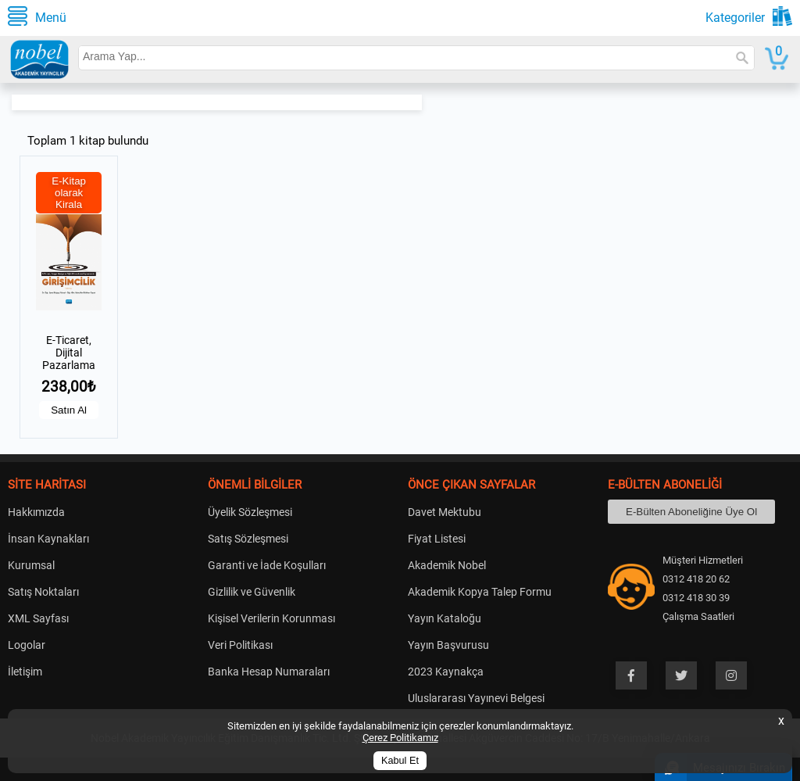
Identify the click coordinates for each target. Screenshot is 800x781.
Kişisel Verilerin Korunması (271, 618)
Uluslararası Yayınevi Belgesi (476, 698)
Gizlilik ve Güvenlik (251, 592)
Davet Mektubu (444, 512)
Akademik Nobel (447, 565)
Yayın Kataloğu (444, 618)
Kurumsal (31, 565)
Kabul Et (400, 760)
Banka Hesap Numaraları (269, 671)
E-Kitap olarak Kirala (69, 192)
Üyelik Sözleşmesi (250, 512)
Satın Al (69, 410)
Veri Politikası (240, 645)
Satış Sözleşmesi (248, 538)
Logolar (26, 645)
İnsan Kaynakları (48, 538)
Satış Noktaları (43, 592)
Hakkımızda (36, 512)
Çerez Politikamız (400, 737)
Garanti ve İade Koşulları (267, 565)
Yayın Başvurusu (448, 645)
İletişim (25, 671)
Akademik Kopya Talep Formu (480, 592)
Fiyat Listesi (437, 538)
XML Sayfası (38, 618)
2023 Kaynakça (446, 671)
